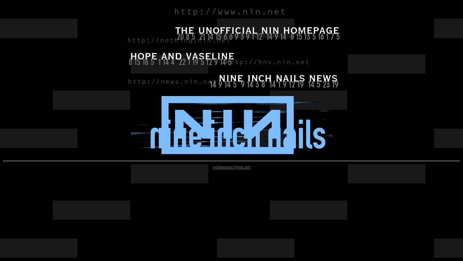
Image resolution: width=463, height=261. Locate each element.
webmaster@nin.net (231, 167)
